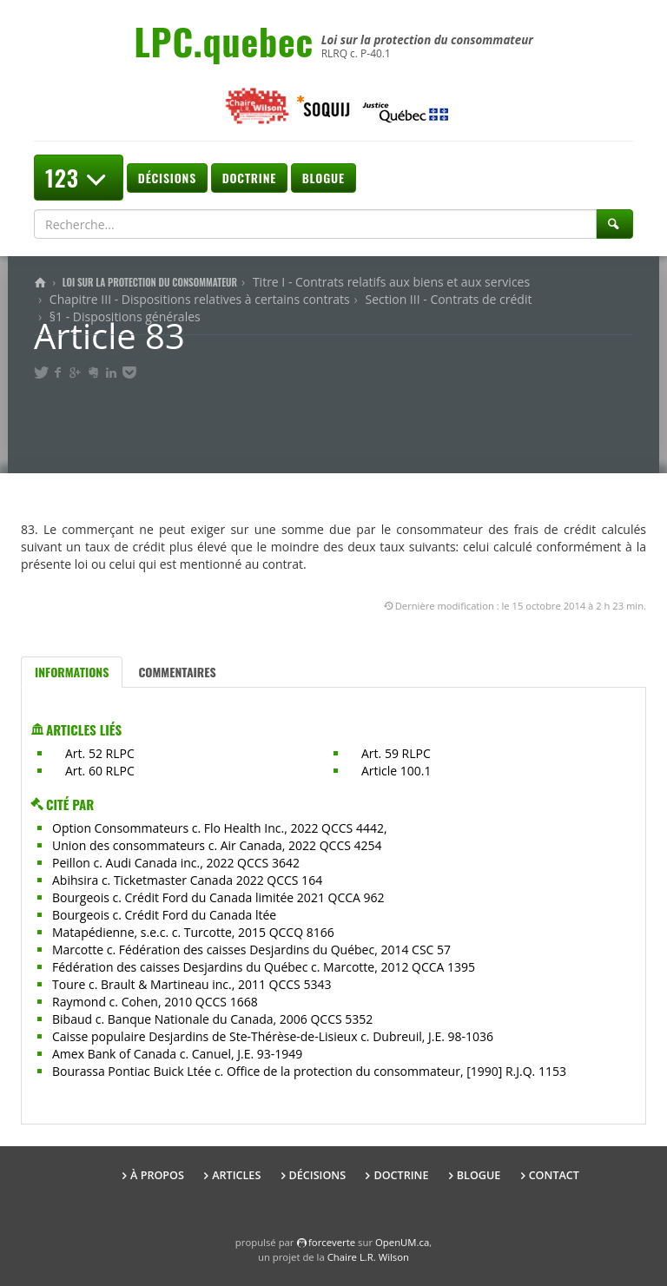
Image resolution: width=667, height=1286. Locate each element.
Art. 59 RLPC (396, 753)
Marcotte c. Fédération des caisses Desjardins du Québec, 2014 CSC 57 (251, 949)
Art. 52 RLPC (100, 753)
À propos (157, 1175)
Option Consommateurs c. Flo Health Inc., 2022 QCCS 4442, (219, 828)
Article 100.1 (396, 770)
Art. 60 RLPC (100, 770)
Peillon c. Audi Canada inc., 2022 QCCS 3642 (176, 862)
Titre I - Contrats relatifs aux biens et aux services (391, 282)
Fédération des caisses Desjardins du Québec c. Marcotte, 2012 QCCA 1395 (263, 967)
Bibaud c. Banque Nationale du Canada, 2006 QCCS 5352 (212, 1019)
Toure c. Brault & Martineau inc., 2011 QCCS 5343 (191, 984)
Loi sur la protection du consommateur (150, 282)
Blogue (323, 177)
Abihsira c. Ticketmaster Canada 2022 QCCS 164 (187, 880)
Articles (236, 1175)
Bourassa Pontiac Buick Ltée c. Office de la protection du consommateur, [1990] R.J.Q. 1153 (309, 1071)
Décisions (167, 177)
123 (78, 178)
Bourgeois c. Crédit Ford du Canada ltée (164, 915)
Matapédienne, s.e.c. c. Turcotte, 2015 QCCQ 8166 (193, 932)
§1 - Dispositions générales (125, 316)
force (331, 1242)
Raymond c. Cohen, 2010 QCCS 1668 (155, 1001)
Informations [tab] (72, 672)
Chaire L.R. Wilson (368, 1256)
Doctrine (249, 177)
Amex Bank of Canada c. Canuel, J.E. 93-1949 (177, 1053)
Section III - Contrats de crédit (448, 299)
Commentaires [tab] (176, 672)
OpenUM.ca (402, 1242)
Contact (554, 1175)
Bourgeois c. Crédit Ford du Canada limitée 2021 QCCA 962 (218, 897)
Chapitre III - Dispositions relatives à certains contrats (200, 299)
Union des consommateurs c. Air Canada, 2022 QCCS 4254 (217, 845)
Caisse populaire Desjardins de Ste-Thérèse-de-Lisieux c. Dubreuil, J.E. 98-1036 (272, 1036)
